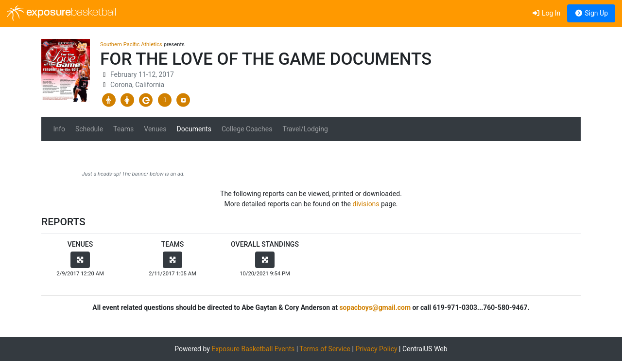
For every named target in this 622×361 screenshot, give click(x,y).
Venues (155, 129)
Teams (123, 129)
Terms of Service (324, 349)
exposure (61, 13)
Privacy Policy (376, 349)
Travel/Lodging (305, 129)
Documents (193, 129)
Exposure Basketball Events (252, 349)
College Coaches (247, 129)
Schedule (89, 129)
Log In (546, 13)
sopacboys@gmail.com (375, 307)
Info (59, 129)
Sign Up (591, 13)
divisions (366, 204)
